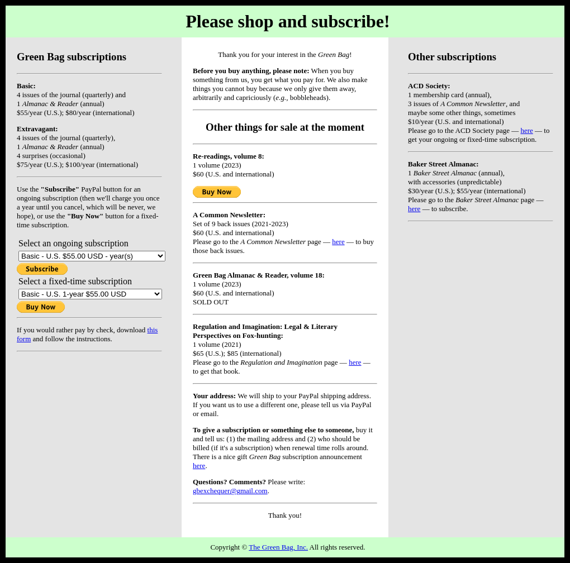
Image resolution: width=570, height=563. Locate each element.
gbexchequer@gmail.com (230, 490)
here (526, 130)
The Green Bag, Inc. (278, 547)
